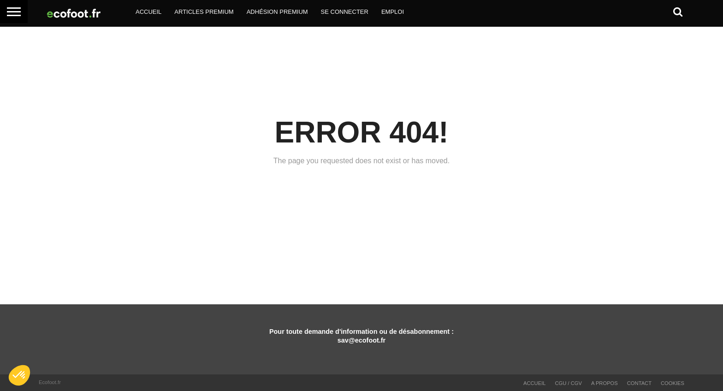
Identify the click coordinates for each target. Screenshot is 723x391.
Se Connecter (344, 11)
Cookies (672, 383)
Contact (639, 383)
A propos (604, 383)
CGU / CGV (568, 383)
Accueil (148, 11)
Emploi (392, 11)
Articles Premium (203, 11)
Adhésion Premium (277, 11)
